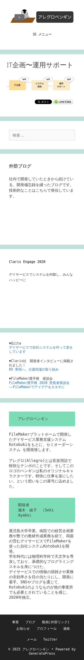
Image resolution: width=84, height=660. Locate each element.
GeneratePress (42, 654)
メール (32, 639)
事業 (15, 622)
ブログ (30, 622)
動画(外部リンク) (56, 622)
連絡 (66, 629)
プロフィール (47, 629)
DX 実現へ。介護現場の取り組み (34, 369)
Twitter (50, 639)
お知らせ (23, 629)
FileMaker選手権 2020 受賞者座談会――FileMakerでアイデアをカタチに (39, 385)
